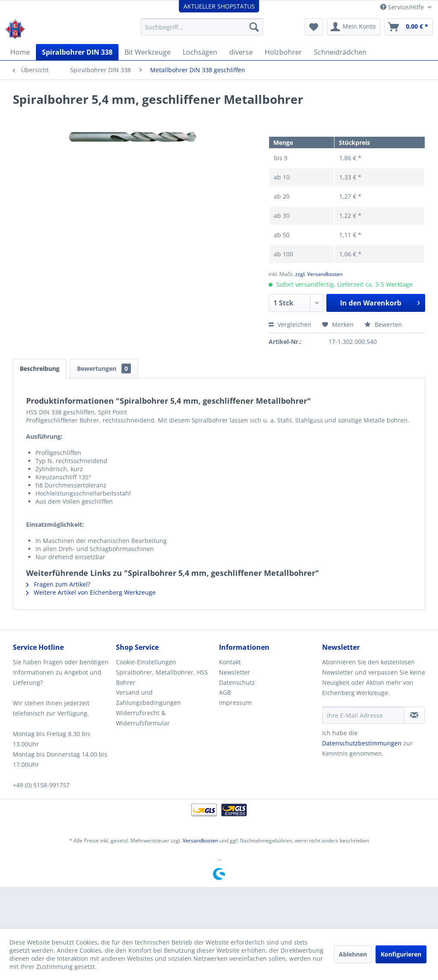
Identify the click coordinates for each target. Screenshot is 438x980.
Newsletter (234, 672)
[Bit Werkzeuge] (147, 52)
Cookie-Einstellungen (146, 662)
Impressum (235, 702)
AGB (225, 692)
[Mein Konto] (353, 26)
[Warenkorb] (408, 26)
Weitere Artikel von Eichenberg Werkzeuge (91, 592)
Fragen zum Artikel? (58, 584)
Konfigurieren (401, 954)
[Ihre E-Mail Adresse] (363, 715)
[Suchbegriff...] (202, 26)
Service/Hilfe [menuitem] (403, 7)
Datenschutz (237, 682)
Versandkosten (200, 840)
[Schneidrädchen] (340, 52)
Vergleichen (290, 324)
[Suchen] (254, 26)
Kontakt (230, 662)
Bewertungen (104, 368)
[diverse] (241, 52)
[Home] (20, 52)
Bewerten (383, 324)
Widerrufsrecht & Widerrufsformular (143, 718)
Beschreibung (39, 368)
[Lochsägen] (200, 52)
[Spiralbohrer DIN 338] (77, 52)
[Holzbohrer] (283, 52)
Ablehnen (353, 954)
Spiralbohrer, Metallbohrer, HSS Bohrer (162, 677)
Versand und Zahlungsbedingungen (148, 697)
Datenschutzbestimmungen (362, 743)
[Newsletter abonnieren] (414, 715)
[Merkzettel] (314, 26)
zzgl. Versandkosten (319, 274)
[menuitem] (202, 26)
